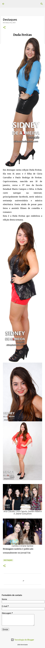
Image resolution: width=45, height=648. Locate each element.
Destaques (8, 560)
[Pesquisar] (41, 4)
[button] (4, 27)
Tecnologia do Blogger (22, 640)
